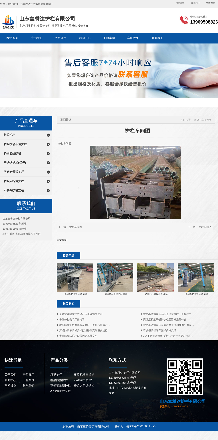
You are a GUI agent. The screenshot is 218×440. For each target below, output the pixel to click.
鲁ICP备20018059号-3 (141, 426)
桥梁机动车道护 (84, 374)
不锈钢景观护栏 (14, 171)
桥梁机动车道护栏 (15, 144)
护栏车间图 (75, 227)
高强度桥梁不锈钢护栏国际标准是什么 (164, 319)
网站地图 (180, 3)
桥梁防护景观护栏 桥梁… (76, 294)
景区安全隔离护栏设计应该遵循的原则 (80, 314)
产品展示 (60, 38)
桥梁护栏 (9, 134)
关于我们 (36, 38)
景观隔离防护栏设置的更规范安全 (78, 335)
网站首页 (12, 38)
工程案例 (109, 38)
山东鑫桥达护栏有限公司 (8, 22)
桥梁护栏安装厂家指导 (72, 319)
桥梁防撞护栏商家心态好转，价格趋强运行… (84, 324)
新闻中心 (85, 38)
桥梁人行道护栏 (14, 181)
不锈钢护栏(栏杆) (15, 162)
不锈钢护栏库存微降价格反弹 (159, 330)
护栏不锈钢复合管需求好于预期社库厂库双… (168, 324)
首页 (196, 119)
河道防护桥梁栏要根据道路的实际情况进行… (84, 330)
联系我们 (195, 3)
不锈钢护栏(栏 (83, 380)
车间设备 (133, 38)
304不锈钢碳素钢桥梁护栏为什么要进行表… (168, 335)
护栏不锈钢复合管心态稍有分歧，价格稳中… (168, 314)
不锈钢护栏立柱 (14, 190)
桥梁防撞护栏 (12, 153)
